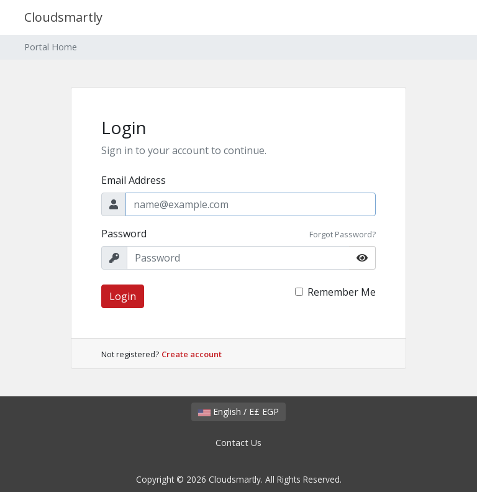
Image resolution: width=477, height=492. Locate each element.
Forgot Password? (342, 234)
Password (124, 233)
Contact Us (238, 443)
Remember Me (341, 292)
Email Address (133, 180)
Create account (191, 354)
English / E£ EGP (238, 411)
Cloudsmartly (63, 17)
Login (122, 296)
